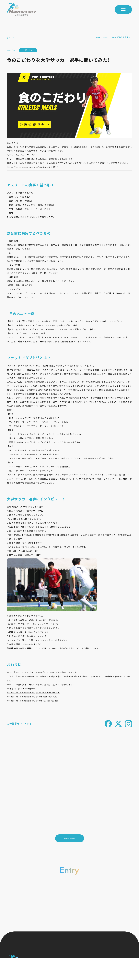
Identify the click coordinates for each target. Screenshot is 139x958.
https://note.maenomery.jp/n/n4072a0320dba (33, 700)
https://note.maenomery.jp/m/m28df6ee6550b (33, 692)
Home (98, 37)
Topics (105, 37)
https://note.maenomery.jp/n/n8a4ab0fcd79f (32, 167)
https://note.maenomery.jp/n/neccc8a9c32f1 (32, 696)
